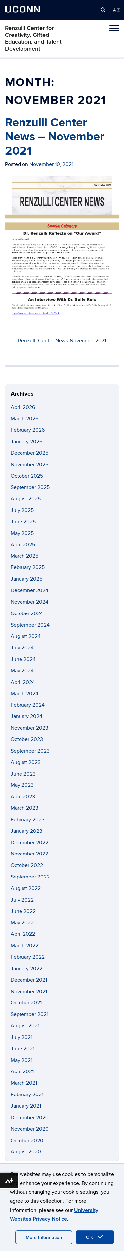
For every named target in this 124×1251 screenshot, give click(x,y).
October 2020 (27, 1140)
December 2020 (30, 1117)
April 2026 (23, 407)
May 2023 (22, 785)
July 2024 (22, 647)
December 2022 (29, 842)
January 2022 (26, 968)
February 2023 (28, 819)
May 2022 (22, 922)
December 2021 (29, 980)
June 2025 (23, 521)
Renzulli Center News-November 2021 (62, 340)
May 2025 (22, 533)
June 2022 (23, 911)
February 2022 (28, 957)
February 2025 (28, 567)
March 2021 (24, 1083)
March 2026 (24, 418)
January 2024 (26, 716)
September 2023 (30, 751)
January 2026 (26, 441)
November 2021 (29, 991)
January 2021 (26, 1106)
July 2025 (22, 510)
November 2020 (30, 1129)
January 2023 (26, 831)
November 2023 (29, 728)
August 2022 (26, 888)
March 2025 (24, 556)
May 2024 (22, 670)
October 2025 (27, 476)
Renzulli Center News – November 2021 (54, 136)
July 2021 (21, 1037)
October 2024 (27, 613)
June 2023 (23, 774)
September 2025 (30, 487)
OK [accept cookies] (95, 1237)
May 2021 (21, 1060)
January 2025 (26, 579)
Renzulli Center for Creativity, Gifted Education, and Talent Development (33, 38)
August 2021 (25, 1025)
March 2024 (24, 693)
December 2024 (29, 590)
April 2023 (23, 796)
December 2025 (29, 453)
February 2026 (28, 430)
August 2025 (26, 498)
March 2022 (24, 945)
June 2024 (23, 659)
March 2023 (24, 808)
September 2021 (29, 1014)
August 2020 (26, 1151)
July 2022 (22, 900)
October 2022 (27, 865)
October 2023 (27, 739)
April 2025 (23, 544)
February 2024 (28, 705)
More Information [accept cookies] (44, 1237)
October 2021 (26, 1002)
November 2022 (29, 854)
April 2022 (23, 934)
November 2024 (29, 602)
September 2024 (30, 625)
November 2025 (29, 464)
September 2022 (30, 877)
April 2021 (22, 1071)
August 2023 (26, 762)
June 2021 (22, 1049)
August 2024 (26, 636)
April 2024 (23, 682)
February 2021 (27, 1094)
